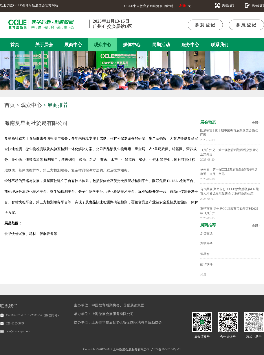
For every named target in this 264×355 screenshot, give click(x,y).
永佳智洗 (206, 233)
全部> (256, 122)
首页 (14, 44)
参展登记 (246, 24)
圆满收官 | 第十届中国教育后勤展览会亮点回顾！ (229, 133)
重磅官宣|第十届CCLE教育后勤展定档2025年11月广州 (229, 211)
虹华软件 (206, 264)
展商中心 (73, 44)
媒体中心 (132, 44)
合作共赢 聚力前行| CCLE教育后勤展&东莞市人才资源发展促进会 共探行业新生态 (229, 191)
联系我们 (219, 44)
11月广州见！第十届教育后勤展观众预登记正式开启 (229, 152)
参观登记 (205, 24)
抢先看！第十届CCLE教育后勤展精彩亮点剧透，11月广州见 (228, 172)
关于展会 (44, 44)
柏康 (203, 274)
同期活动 (161, 44)
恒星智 (204, 254)
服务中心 (190, 44)
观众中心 (102, 44)
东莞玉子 (206, 243)
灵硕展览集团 (133, 305)
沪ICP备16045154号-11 (165, 349)
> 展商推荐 (56, 105)
